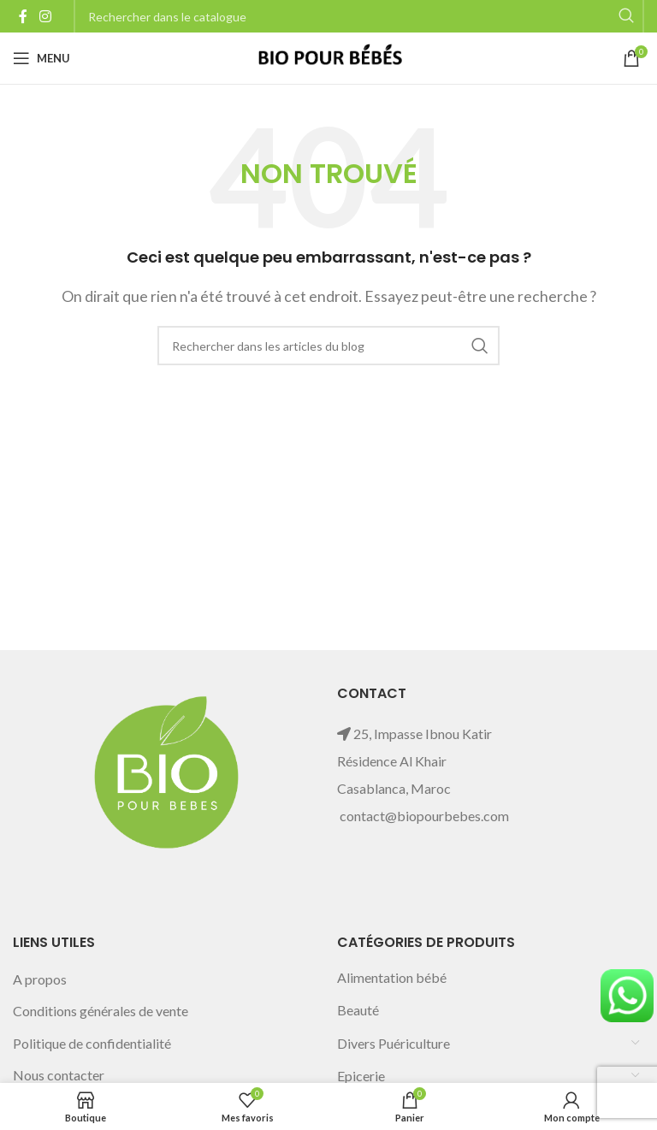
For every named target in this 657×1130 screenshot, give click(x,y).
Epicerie (361, 1076)
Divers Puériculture (393, 1043)
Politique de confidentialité (92, 1043)
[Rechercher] (328, 345)
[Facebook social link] (23, 16)
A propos (40, 979)
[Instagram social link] (44, 16)
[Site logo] (328, 56)
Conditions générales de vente (100, 1011)
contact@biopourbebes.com (424, 816)
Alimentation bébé (392, 977)
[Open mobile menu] (41, 58)
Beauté (358, 1010)
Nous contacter (58, 1075)
